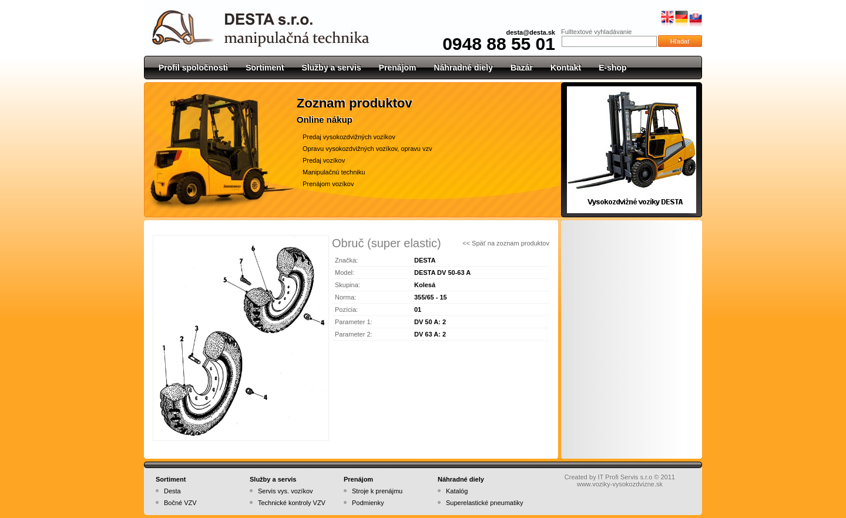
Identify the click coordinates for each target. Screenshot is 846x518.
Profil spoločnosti (193, 67)
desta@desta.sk (531, 32)
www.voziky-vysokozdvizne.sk (620, 483)
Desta (172, 491)
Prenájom (398, 67)
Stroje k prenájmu (377, 491)
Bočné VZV (180, 502)
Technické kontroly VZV (291, 502)
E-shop (612, 67)
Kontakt (565, 67)
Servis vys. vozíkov (285, 491)
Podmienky (368, 502)
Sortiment (265, 67)
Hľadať (680, 41)
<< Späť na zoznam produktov (505, 243)
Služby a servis (331, 67)
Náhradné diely (463, 67)
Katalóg (457, 491)
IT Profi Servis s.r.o (625, 476)
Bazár (522, 67)
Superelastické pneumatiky (484, 502)
